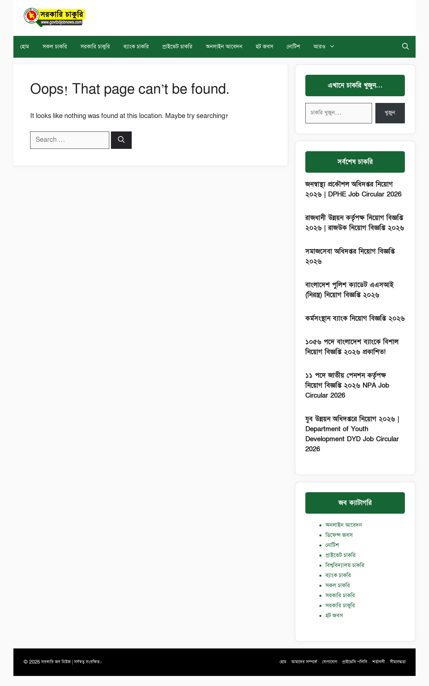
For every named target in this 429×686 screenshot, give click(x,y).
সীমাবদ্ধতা (398, 662)
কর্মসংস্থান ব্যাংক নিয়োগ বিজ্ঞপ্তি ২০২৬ (355, 318)
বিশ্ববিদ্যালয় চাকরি (344, 565)
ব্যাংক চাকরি (136, 47)
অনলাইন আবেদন (224, 47)
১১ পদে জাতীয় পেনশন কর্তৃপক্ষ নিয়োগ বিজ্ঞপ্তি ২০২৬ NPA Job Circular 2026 (347, 385)
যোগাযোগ (329, 662)
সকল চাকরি (55, 47)
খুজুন (390, 113)
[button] (405, 47)
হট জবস (264, 47)
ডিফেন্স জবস (339, 535)
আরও (327, 47)
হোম (24, 47)
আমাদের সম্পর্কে (304, 662)
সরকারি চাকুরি (95, 47)
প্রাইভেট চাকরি (177, 47)
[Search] (121, 140)
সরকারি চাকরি (340, 595)
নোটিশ (293, 47)
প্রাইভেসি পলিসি (354, 662)
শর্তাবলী (378, 662)
